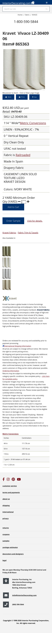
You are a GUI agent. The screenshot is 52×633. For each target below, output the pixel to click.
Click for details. (35, 220)
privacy (6, 518)
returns (6, 528)
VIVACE (35, 15)
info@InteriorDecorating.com (24, 595)
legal (4, 560)
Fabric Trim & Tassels (28, 232)
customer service (10, 486)
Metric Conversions (33, 123)
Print (23, 97)
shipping (6, 505)
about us (6, 499)
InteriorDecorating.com (19, 2)
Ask (35, 97)
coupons (6, 534)
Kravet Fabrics (9, 232)
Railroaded (23, 155)
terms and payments (11, 492)
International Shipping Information (17, 346)
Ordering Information (11, 371)
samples (6, 541)
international (8, 512)
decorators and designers (13, 554)
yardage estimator (10, 547)
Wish (9, 97)
